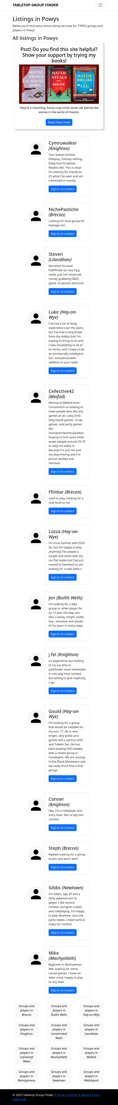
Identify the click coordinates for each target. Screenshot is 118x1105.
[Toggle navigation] (100, 5)
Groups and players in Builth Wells (59, 1010)
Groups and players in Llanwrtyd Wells (27, 1054)
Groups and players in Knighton (27, 1029)
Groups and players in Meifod (91, 1052)
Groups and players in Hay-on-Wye (91, 1010)
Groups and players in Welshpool (91, 1076)
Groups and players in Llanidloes (91, 1029)
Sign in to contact (62, 189)
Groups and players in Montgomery (26, 1076)
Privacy (61, 1095)
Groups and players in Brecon (27, 1010)
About (85, 1095)
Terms (73, 1095)
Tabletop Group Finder (35, 5)
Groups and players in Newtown (59, 1076)
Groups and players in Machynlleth (59, 1052)
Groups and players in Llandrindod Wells (59, 1031)
